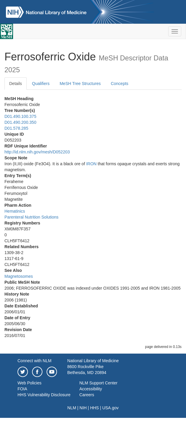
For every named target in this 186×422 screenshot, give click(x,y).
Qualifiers (41, 83)
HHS (94, 407)
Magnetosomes (18, 276)
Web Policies (30, 383)
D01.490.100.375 (20, 116)
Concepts (119, 83)
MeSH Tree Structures (80, 83)
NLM (71, 407)
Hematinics (14, 211)
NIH (83, 407)
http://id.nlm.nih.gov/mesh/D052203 (37, 152)
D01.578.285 (16, 128)
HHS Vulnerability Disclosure (44, 394)
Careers (86, 394)
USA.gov (110, 407)
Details (15, 83)
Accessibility (90, 388)
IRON (91, 163)
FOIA (22, 388)
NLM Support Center (98, 383)
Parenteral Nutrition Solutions (31, 217)
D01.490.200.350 (20, 122)
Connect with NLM (34, 360)
